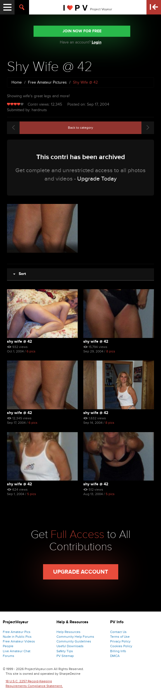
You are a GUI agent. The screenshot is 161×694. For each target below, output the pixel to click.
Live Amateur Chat (16, 651)
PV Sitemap (65, 656)
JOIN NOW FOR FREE (82, 31)
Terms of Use (120, 637)
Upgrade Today (97, 178)
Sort (19, 273)
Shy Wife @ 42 (19, 341)
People (8, 646)
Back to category (80, 128)
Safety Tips (64, 651)
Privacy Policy (120, 641)
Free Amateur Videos (19, 641)
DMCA (115, 656)
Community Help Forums (75, 637)
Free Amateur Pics (16, 632)
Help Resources (68, 632)
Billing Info (118, 651)
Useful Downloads (70, 646)
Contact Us (118, 632)
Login (96, 42)
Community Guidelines (73, 641)
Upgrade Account (80, 572)
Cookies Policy (121, 646)
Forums (8, 656)
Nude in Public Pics (17, 637)
